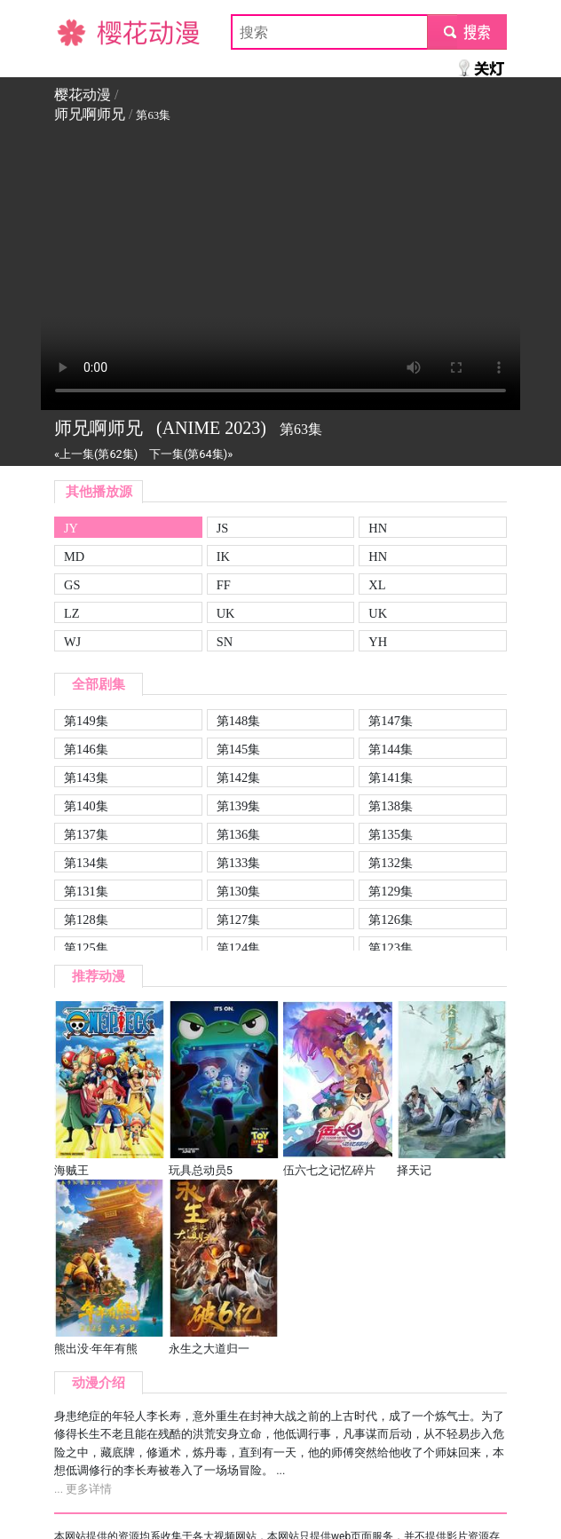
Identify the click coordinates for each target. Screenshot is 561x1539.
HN (377, 528)
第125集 (86, 948)
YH (377, 642)
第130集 (239, 891)
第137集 (86, 834)
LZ (72, 613)
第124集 (239, 948)
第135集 (390, 834)
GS (72, 585)
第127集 (239, 919)
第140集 (86, 806)
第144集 (390, 749)
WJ (72, 642)
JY (71, 528)
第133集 (239, 863)
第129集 (390, 891)
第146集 (86, 749)
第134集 (86, 863)
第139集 (239, 806)
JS (223, 528)
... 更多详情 (83, 1489)
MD (74, 556)
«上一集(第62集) (96, 454)
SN (225, 642)
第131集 (86, 891)
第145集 (239, 749)
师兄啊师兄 (89, 114)
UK (226, 613)
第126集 (390, 919)
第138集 (390, 806)
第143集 (86, 777)
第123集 (390, 948)
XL (376, 585)
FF (224, 585)
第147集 (390, 721)
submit (466, 31)
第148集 (239, 721)
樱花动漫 (82, 31)
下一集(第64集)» (191, 454)
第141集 (390, 777)
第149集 (86, 721)
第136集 (239, 834)
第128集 (86, 919)
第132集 (390, 863)
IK (223, 556)
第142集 (239, 777)
